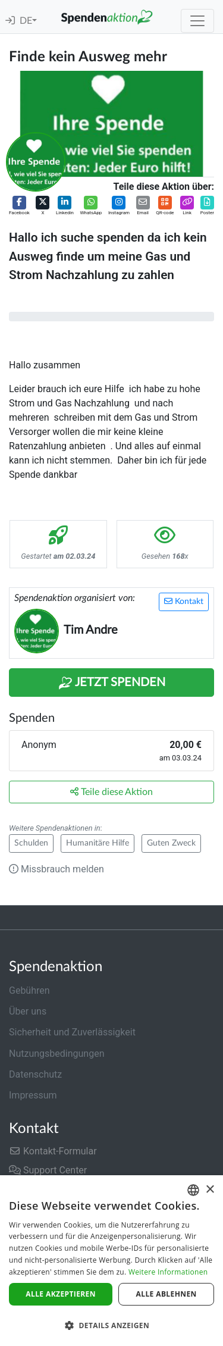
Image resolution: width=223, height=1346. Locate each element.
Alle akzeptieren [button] (61, 1294)
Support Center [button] (48, 1170)
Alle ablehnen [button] (166, 1294)
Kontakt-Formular (53, 1151)
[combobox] (193, 1190)
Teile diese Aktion (111, 792)
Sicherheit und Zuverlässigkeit (72, 1032)
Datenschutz (35, 1074)
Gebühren (29, 990)
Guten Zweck (171, 843)
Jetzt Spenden (111, 683)
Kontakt (183, 601)
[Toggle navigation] (197, 21)
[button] (19, 206)
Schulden (31, 843)
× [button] (209, 1189)
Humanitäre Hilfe (97, 843)
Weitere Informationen (168, 1272)
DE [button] (26, 21)
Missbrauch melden (56, 869)
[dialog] (111, 1260)
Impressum (33, 1095)
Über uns (27, 1011)
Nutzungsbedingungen (56, 1053)
